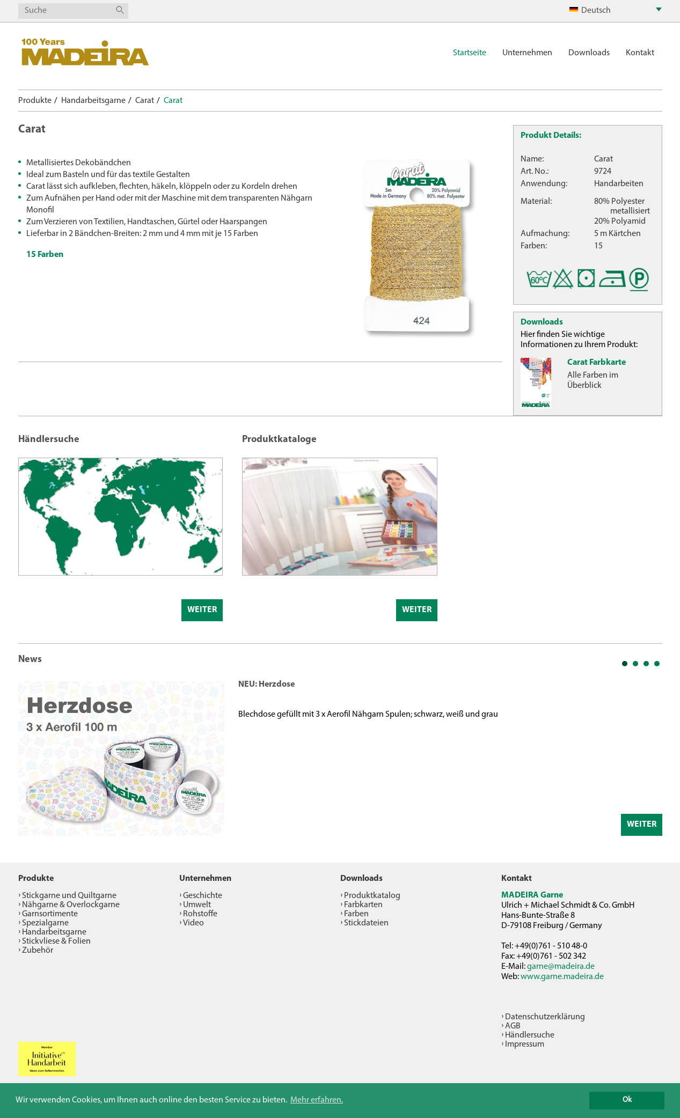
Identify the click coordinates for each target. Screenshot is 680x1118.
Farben (356, 914)
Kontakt (640, 53)
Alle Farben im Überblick (592, 380)
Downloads (589, 53)
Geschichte (202, 896)
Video (193, 923)
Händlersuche (529, 1035)
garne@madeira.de (561, 966)
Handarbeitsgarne (93, 101)
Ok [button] (627, 1100)
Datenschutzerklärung (545, 1017)
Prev (32, 757)
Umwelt (197, 905)
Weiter (202, 610)
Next (648, 757)
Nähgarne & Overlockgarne (71, 905)
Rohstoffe (200, 914)
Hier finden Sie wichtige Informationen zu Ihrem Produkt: (579, 339)
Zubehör (37, 950)
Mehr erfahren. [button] (316, 1100)
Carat (144, 101)
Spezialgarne (45, 923)
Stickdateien (366, 923)
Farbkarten (363, 905)
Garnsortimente (50, 914)
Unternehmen (527, 53)
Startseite (469, 53)
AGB (513, 1026)
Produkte (35, 101)
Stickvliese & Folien (56, 941)
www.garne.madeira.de (562, 977)
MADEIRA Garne (532, 895)
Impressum (524, 1044)
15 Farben (44, 255)
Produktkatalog (372, 896)
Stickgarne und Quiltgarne (69, 896)
